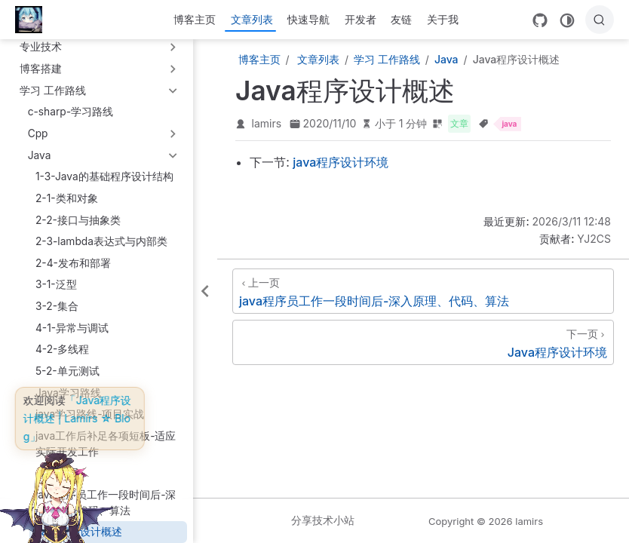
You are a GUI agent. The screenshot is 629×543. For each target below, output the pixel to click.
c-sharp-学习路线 (70, 112)
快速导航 (308, 19)
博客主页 (194, 19)
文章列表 (252, 19)
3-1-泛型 (56, 284)
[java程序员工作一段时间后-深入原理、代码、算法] (423, 291)
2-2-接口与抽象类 (78, 220)
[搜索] (599, 19)
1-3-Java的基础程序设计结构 (104, 176)
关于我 (443, 19)
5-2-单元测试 (67, 371)
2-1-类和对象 (66, 198)
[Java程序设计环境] (423, 342)
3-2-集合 (56, 306)
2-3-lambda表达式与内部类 (101, 241)
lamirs (267, 123)
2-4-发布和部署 (73, 263)
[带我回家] (33, 19)
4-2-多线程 (62, 349)
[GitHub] (540, 20)
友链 (401, 19)
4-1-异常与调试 (72, 328)
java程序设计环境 (340, 162)
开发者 (360, 19)
